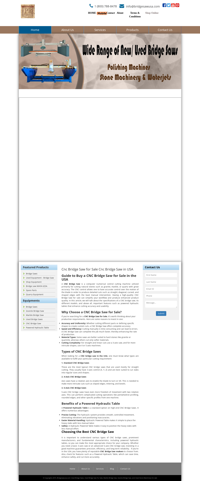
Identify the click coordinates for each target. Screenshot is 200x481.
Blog (112, 468)
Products (132, 30)
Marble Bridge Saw (33, 315)
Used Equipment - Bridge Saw (38, 277)
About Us (67, 30)
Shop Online (152, 13)
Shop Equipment (32, 282)
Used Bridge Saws (33, 319)
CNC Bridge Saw (32, 323)
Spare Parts (30, 290)
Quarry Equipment (33, 294)
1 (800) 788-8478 (105, 6)
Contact (110, 13)
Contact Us (165, 30)
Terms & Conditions (135, 15)
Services (100, 30)
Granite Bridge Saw (33, 311)
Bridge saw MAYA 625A (35, 286)
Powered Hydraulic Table (36, 327)
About (120, 13)
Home (35, 30)
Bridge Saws (30, 273)
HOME (92, 13)
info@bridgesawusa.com (143, 6)
